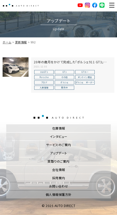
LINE (102, 5)
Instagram (87, 5)
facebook (94, 5)
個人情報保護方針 (59, 194)
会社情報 (58, 169)
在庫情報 (58, 128)
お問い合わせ (58, 186)
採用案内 (58, 178)
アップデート (58, 153)
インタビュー (58, 136)
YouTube (80, 5)
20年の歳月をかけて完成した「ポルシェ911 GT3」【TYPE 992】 (69, 64)
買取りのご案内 (58, 161)
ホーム (7, 42)
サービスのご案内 (58, 144)
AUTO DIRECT (21, 5)
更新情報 (21, 42)
